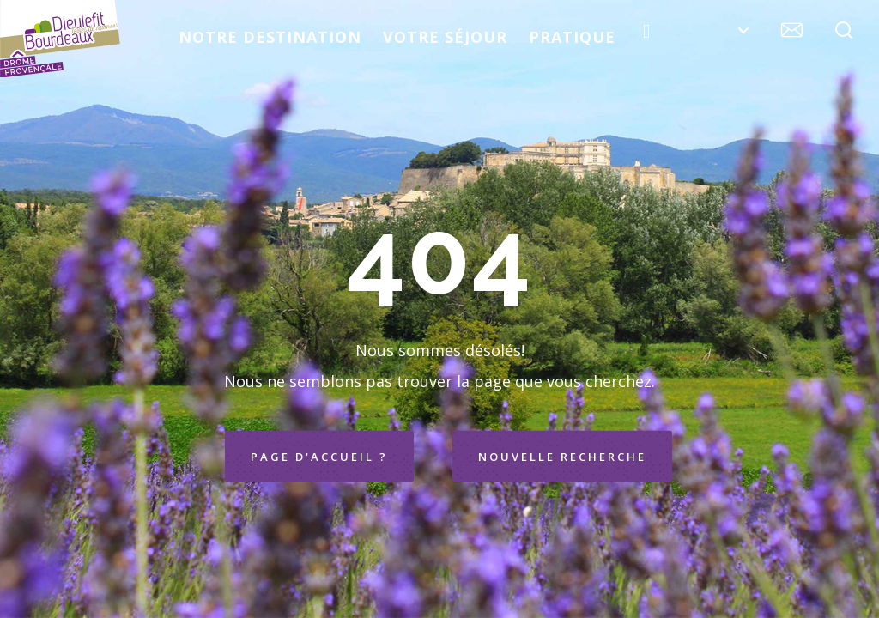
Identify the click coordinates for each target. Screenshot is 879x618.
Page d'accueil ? (319, 456)
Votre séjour (445, 37)
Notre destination (270, 37)
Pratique (572, 37)
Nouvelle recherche (562, 456)
